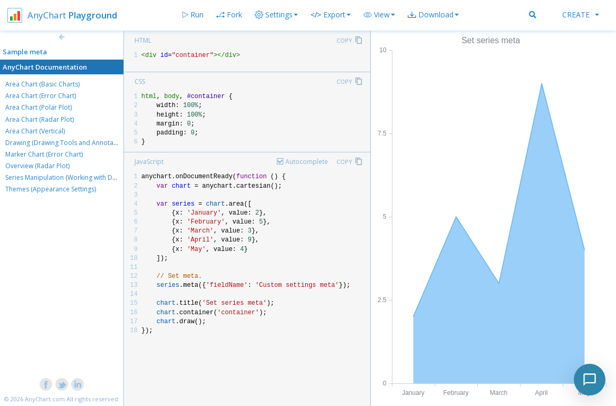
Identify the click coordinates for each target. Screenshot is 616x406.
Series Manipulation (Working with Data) (64, 177)
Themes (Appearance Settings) (50, 189)
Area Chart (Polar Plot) (38, 107)
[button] (379, 15)
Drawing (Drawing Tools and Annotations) (67, 142)
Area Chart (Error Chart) (40, 95)
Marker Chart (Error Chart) (44, 154)
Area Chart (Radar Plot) (39, 119)
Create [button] (580, 14)
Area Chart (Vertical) (35, 131)
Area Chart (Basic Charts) (42, 84)
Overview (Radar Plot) (37, 165)
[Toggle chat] (589, 379)
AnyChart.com (45, 399)
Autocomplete (306, 161)
